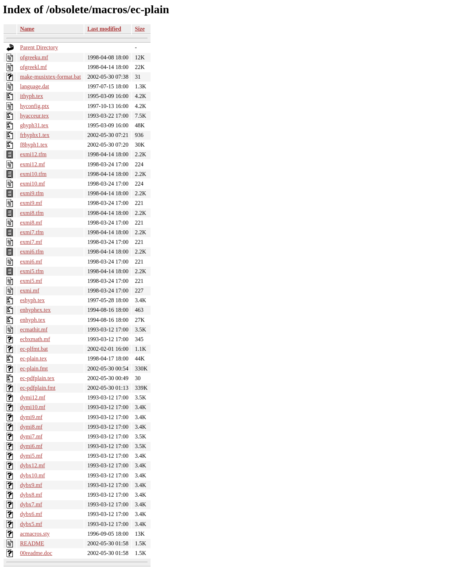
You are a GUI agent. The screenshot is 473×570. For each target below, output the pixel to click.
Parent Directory (39, 47)
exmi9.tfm (32, 193)
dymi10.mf (32, 407)
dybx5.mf (31, 524)
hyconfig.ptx (34, 106)
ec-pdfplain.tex (37, 378)
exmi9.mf (31, 203)
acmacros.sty (35, 534)
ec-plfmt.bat (34, 349)
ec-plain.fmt (34, 368)
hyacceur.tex (34, 116)
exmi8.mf (31, 223)
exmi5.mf (31, 281)
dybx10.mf (32, 475)
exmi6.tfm (32, 252)
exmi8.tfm (32, 213)
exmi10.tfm (33, 174)
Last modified (104, 29)
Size (140, 29)
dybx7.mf (31, 504)
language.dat (34, 86)
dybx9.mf (31, 485)
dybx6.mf (31, 514)
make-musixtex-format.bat (50, 77)
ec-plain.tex (33, 358)
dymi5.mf (31, 456)
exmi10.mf (32, 184)
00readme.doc (36, 553)
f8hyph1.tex (34, 145)
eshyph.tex (32, 300)
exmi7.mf (31, 242)
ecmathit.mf (34, 329)
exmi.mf (29, 291)
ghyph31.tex (34, 125)
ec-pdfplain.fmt (37, 388)
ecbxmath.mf (35, 339)
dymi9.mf (31, 417)
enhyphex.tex (35, 310)
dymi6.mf (31, 446)
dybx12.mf (32, 465)
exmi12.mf (32, 164)
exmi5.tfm (32, 271)
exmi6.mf (31, 262)
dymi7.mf (31, 436)
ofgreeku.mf (34, 57)
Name (27, 29)
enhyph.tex (32, 320)
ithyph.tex (31, 96)
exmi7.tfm (32, 232)
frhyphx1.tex (34, 135)
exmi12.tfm (33, 154)
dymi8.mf (31, 427)
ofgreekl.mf (33, 67)
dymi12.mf (32, 397)
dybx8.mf (31, 495)
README (32, 543)
